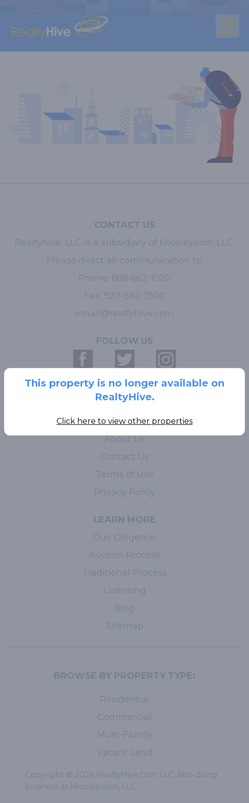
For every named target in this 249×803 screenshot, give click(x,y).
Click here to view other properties (124, 421)
